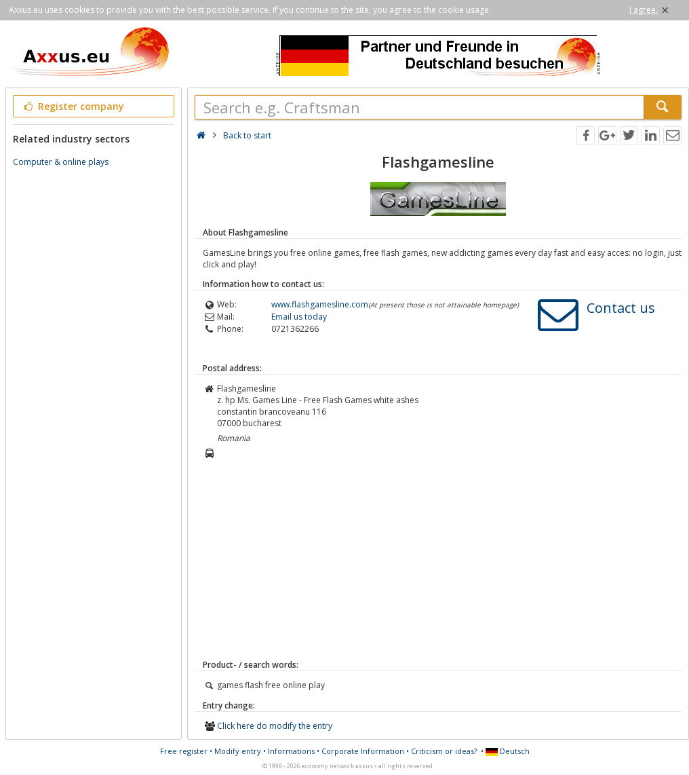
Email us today (299, 316)
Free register (184, 751)
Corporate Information (362, 751)
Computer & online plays (61, 162)
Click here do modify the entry (274, 726)
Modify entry (237, 751)
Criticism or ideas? (444, 751)
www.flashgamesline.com (319, 304)
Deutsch (508, 751)
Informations (291, 751)
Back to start (247, 135)
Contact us (621, 308)
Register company (73, 106)
